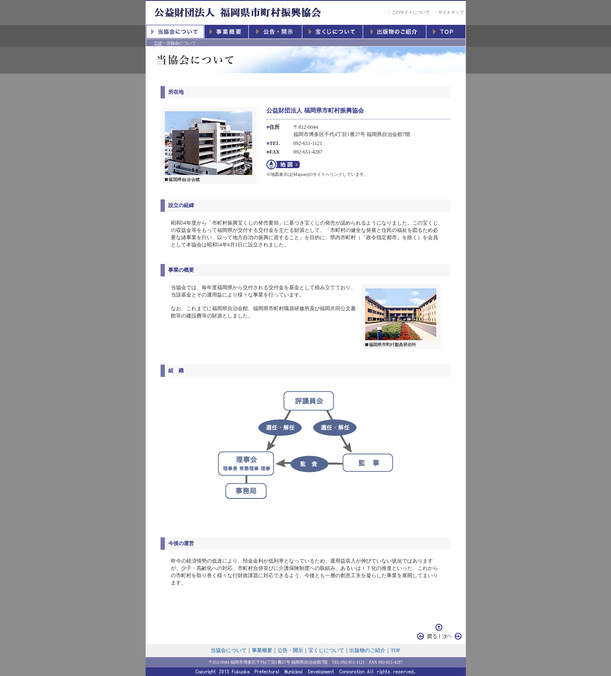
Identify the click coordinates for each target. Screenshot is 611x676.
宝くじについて (326, 650)
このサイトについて (409, 12)
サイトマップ (448, 12)
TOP (158, 43)
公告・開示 (290, 650)
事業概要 (262, 650)
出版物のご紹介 (367, 650)
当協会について (229, 650)
